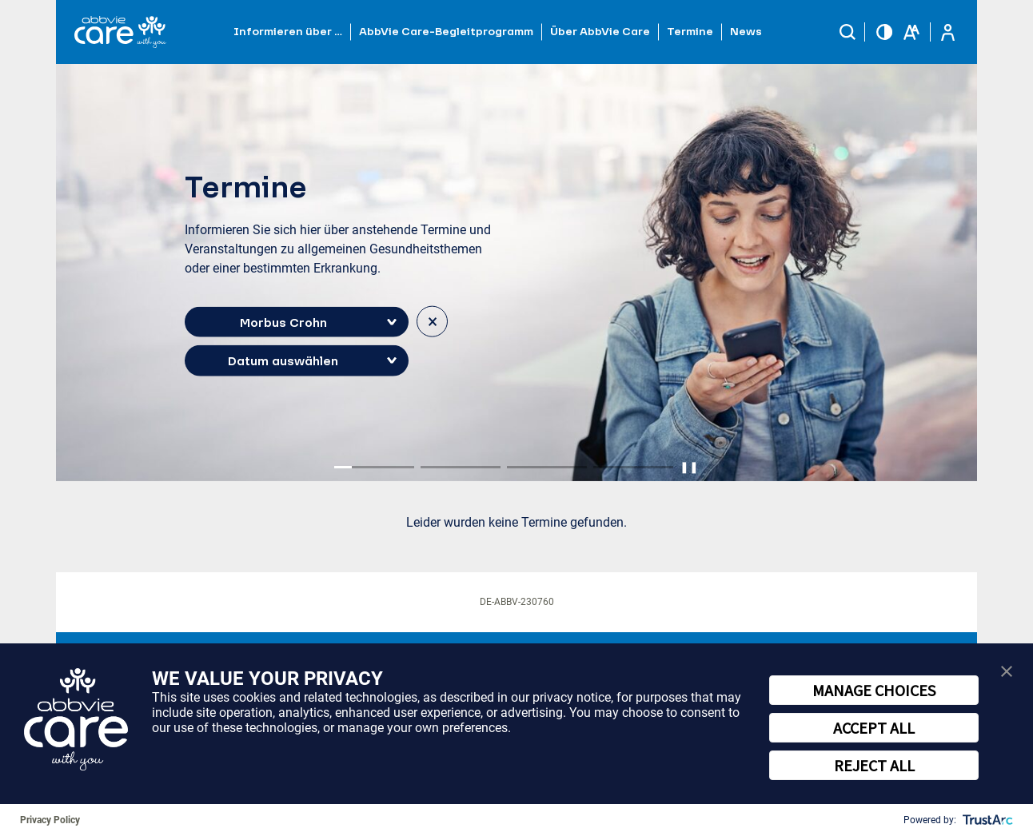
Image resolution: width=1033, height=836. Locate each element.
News (746, 31)
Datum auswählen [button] (283, 360)
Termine (690, 31)
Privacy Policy (50, 820)
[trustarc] (986, 820)
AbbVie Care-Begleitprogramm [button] (446, 31)
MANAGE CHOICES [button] (873, 690)
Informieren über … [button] (287, 31)
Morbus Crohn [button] (283, 321)
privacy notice (571, 697)
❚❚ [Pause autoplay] (689, 466)
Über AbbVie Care (600, 31)
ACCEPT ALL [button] (874, 728)
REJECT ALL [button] (874, 765)
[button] (848, 32)
